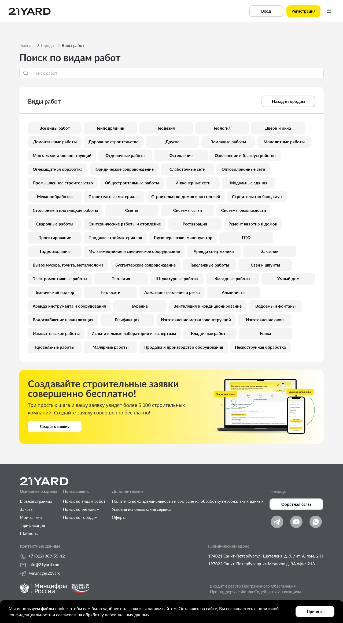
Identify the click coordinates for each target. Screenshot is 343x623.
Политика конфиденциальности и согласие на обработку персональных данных (188, 501)
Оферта (119, 517)
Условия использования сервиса (141, 509)
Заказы (27, 509)
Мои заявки (31, 517)
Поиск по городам (80, 517)
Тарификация (32, 525)
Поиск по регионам (81, 509)
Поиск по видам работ (84, 501)
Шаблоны (29, 533)
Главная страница (36, 501)
